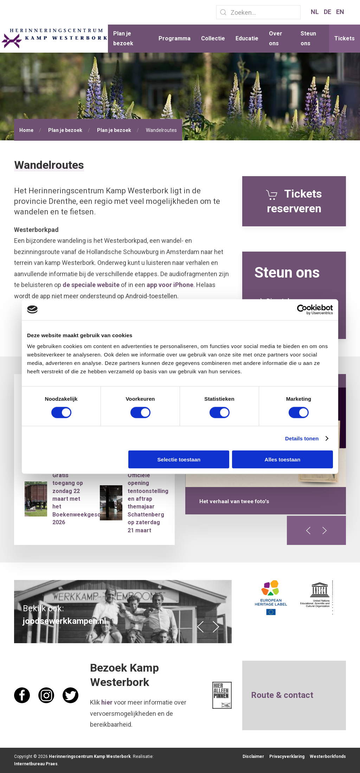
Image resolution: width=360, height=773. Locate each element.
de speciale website (91, 284)
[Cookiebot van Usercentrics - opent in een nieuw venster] (302, 309)
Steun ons (308, 38)
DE (328, 11)
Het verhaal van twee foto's (234, 501)
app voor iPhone (170, 284)
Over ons (275, 38)
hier (106, 702)
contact (298, 695)
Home (26, 130)
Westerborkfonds (328, 756)
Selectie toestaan (179, 459)
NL (315, 11)
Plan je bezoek (123, 38)
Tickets (344, 38)
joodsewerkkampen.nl (64, 621)
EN (340, 11)
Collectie (213, 38)
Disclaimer (253, 756)
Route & (267, 695)
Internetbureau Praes (36, 763)
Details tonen (302, 438)
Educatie (247, 38)
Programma (175, 38)
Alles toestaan (283, 459)
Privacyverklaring (286, 756)
